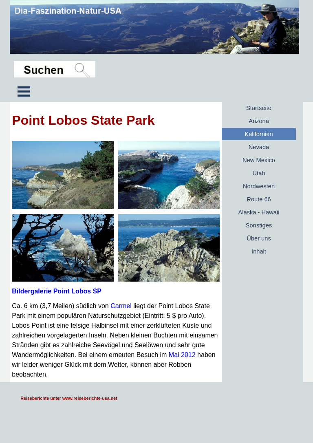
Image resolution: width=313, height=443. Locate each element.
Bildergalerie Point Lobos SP (56, 291)
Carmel (121, 305)
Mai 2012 (182, 354)
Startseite (258, 108)
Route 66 (259, 199)
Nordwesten (259, 186)
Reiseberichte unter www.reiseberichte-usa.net (68, 398)
